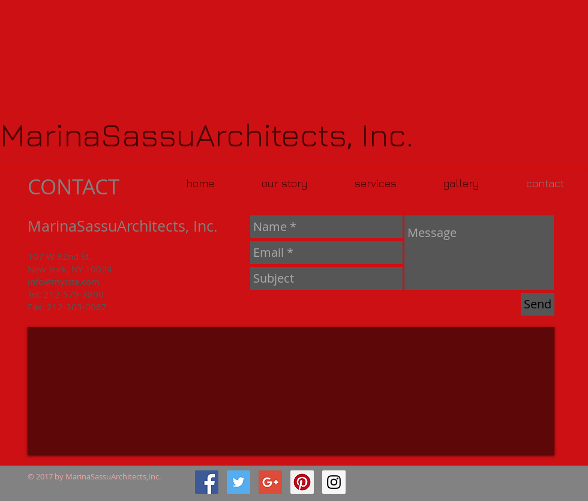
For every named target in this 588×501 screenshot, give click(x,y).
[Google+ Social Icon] (270, 482)
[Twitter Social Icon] (238, 482)
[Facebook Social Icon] (206, 482)
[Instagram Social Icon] (334, 482)
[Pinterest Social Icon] (302, 482)
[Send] (537, 304)
